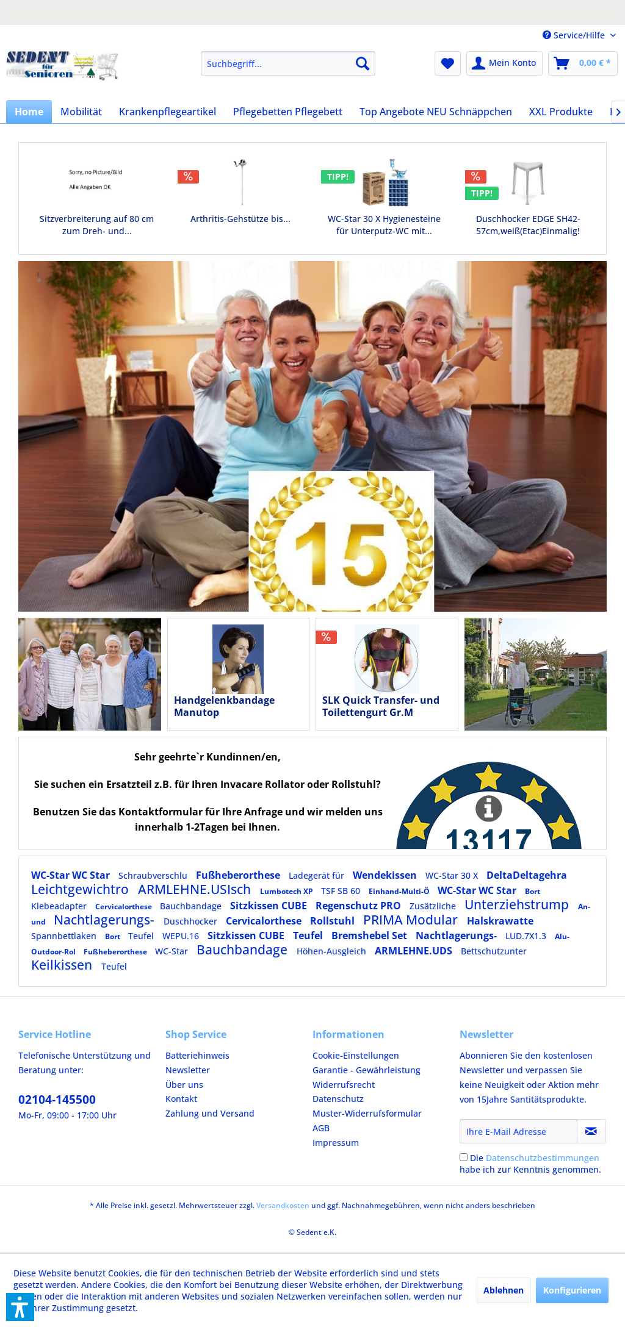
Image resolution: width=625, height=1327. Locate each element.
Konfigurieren (572, 1290)
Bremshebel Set (370, 935)
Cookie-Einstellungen (355, 1055)
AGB (321, 1128)
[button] (20, 1307)
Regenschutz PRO (359, 905)
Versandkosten (282, 1205)
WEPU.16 (181, 936)
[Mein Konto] (504, 63)
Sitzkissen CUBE (269, 905)
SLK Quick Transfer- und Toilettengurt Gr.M (380, 706)
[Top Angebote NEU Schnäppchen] (436, 111)
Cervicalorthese (124, 906)
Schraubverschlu (154, 875)
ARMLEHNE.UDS (415, 950)
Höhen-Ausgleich (333, 951)
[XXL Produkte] (561, 111)
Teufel (142, 936)
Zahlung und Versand (210, 1113)
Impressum (335, 1142)
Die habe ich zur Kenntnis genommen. (530, 1163)
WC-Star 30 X (452, 875)
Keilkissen (63, 964)
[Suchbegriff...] (288, 63)
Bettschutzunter (494, 951)
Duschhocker (192, 921)
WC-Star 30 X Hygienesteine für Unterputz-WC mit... (384, 225)
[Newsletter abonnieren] (591, 1131)
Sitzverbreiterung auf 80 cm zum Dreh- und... (97, 225)
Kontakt (181, 1098)
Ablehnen (503, 1290)
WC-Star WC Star (71, 875)
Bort (532, 891)
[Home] (29, 111)
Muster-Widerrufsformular (367, 1113)
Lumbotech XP (287, 891)
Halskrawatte (500, 921)
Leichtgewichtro (81, 889)
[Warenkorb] (583, 63)
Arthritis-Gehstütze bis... (240, 218)
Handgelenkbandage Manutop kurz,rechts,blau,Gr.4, (227, 706)
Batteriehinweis (197, 1055)
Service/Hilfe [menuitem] (575, 35)
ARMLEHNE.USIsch (196, 889)
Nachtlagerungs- (105, 919)
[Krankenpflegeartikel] (167, 111)
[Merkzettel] (448, 63)
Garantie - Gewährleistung (366, 1070)
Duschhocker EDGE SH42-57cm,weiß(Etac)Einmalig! (528, 225)
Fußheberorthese (239, 875)
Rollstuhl (333, 921)
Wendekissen (386, 875)
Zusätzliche (434, 906)
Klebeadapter (60, 906)
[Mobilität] (81, 111)
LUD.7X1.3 (527, 936)
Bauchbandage (192, 906)
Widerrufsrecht (343, 1084)
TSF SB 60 (342, 890)
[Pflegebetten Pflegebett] (288, 111)
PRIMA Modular (412, 919)
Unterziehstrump (518, 904)
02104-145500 (57, 1099)
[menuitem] (288, 63)
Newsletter (187, 1070)
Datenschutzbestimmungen (542, 1158)
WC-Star (172, 951)
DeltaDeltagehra (526, 875)
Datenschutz (338, 1098)
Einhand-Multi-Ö (400, 891)
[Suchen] (362, 63)
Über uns (184, 1084)
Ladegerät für (318, 875)
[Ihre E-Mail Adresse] (518, 1131)
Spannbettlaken (65, 936)
